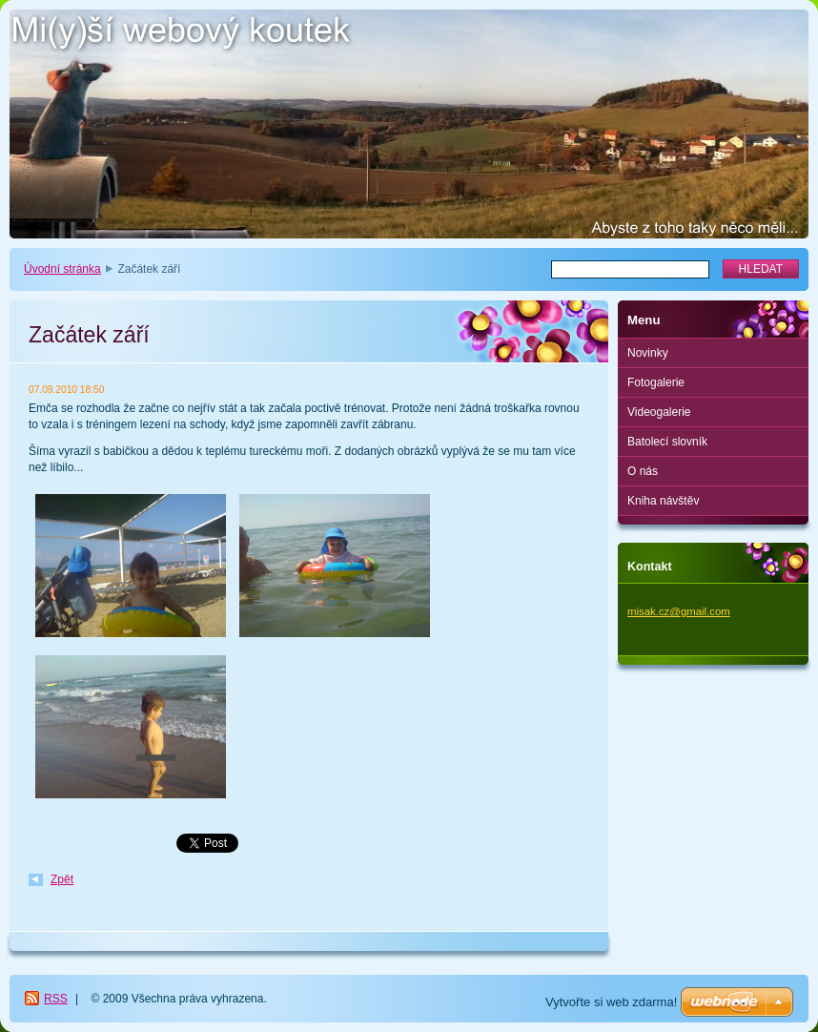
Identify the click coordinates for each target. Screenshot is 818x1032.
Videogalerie (659, 412)
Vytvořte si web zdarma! (611, 1002)
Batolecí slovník (667, 441)
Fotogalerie (656, 382)
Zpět (62, 879)
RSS (56, 998)
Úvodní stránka (62, 269)
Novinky (647, 353)
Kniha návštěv (663, 500)
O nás (642, 471)
